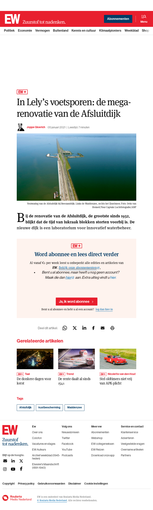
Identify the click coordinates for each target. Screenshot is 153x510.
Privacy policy (26, 483)
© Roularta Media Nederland (52, 500)
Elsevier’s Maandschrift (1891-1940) (45, 466)
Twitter (66, 438)
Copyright (8, 483)
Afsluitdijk (25, 407)
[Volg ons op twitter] (21, 460)
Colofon (37, 438)
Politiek (9, 30)
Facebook (68, 443)
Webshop (97, 438)
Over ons (37, 432)
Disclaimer (74, 483)
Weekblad (132, 30)
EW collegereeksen (102, 443)
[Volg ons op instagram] (4, 469)
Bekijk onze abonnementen (78, 267)
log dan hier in (104, 309)
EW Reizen (97, 449)
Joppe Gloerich (36, 127)
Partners (126, 455)
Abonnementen (118, 19)
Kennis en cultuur (84, 30)
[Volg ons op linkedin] (13, 460)
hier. (113, 277)
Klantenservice (129, 432)
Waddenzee (74, 407)
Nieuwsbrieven (70, 432)
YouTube (67, 449)
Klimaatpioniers (110, 30)
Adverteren (127, 438)
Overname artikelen (132, 449)
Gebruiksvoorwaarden (51, 483)
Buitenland (60, 30)
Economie (25, 30)
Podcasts (67, 455)
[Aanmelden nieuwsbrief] (4, 460)
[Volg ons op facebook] (21, 469)
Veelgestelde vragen (132, 443)
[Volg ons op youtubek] (13, 469)
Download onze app (103, 455)
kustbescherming (49, 407)
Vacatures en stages (43, 443)
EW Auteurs (39, 449)
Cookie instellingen (96, 483)
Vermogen (42, 30)
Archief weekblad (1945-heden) (46, 457)
